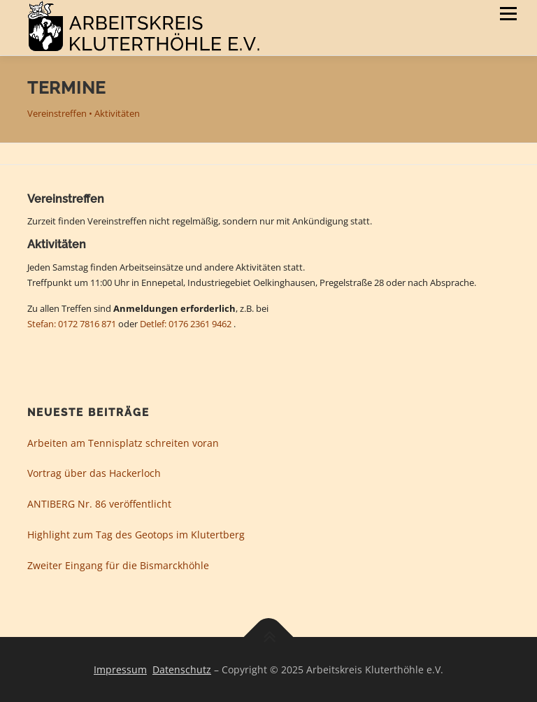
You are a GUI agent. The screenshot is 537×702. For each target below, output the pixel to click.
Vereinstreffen (57, 113)
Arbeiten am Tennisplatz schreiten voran (123, 443)
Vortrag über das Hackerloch (94, 473)
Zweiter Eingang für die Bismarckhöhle (118, 565)
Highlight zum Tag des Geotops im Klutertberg (136, 534)
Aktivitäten (117, 113)
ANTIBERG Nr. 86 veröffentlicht (99, 503)
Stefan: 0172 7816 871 (71, 323)
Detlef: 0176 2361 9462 (185, 323)
